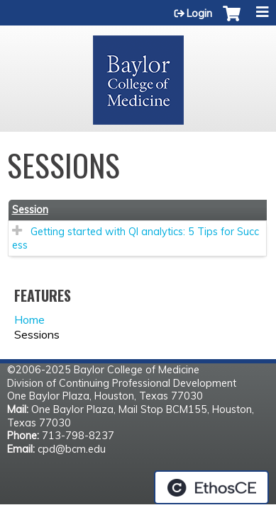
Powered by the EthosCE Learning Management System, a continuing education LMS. (211, 487)
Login (199, 13)
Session (30, 209)
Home (29, 319)
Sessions (37, 334)
